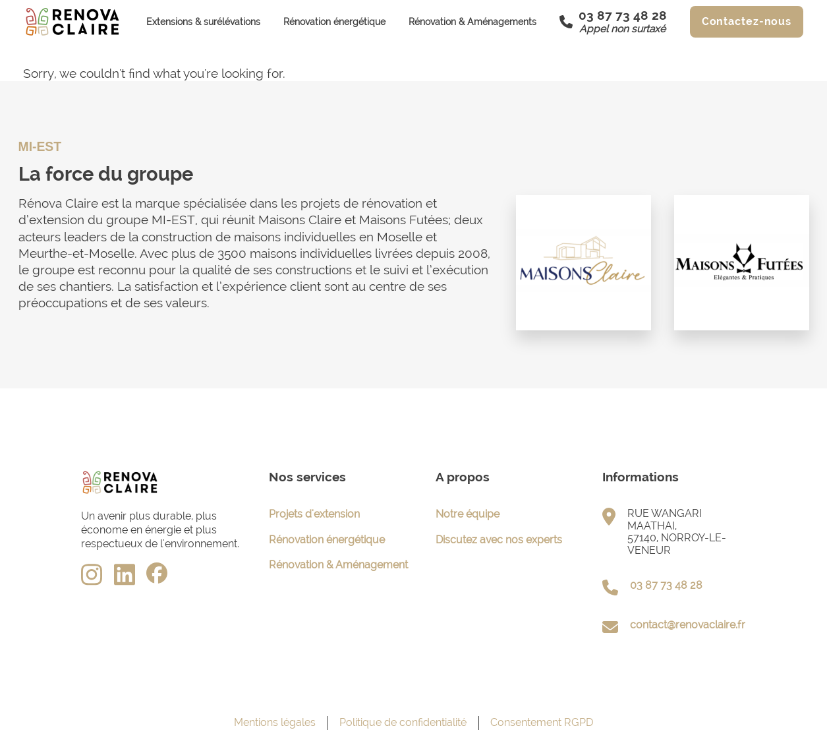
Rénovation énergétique (334, 21)
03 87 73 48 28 (666, 585)
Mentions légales (275, 722)
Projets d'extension (314, 514)
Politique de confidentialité (403, 722)
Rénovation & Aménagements (472, 21)
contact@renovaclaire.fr (687, 624)
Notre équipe (467, 514)
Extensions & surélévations (203, 21)
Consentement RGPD (541, 722)
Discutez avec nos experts (499, 539)
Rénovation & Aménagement (338, 564)
